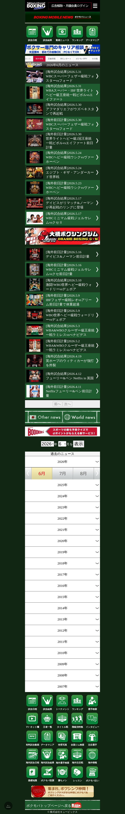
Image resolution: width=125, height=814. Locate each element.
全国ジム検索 (77, 744)
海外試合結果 (47, 761)
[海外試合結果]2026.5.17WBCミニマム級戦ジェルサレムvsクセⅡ (68, 218)
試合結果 (47, 39)
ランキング (77, 39)
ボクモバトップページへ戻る (53, 806)
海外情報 (39, 59)
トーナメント (62, 708)
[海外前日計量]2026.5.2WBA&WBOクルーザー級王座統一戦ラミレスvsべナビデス (70, 345)
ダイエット (26, 59)
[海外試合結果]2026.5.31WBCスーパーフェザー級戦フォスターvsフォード (70, 76)
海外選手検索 (62, 762)
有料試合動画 (32, 744)
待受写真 (62, 744)
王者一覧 (47, 726)
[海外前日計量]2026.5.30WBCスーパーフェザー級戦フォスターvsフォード (70, 124)
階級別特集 (77, 726)
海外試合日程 (32, 761)
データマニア (92, 39)
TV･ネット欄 (32, 726)
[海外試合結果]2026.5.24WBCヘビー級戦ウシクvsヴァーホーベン (70, 157)
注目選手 (92, 744)
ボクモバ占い (92, 779)
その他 (95, 59)
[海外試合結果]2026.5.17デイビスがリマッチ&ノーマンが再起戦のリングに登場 (69, 203)
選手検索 (92, 708)
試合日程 (32, 39)
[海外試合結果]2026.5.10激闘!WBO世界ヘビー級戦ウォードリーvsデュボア (69, 284)
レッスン (77, 779)
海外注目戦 (77, 761)
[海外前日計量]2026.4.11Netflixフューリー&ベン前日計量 (69, 391)
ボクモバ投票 (47, 779)
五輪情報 (52, 59)
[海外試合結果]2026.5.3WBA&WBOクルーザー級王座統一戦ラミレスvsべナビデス (70, 330)
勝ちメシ (62, 779)
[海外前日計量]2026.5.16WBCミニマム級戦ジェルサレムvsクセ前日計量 (68, 269)
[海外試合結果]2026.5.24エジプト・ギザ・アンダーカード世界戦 (70, 172)
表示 (78, 443)
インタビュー (92, 726)
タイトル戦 (62, 726)
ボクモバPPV (81, 59)
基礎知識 (32, 779)
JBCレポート (65, 59)
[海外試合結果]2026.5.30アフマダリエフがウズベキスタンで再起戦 (70, 109)
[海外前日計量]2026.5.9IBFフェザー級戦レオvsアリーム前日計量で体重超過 (69, 300)
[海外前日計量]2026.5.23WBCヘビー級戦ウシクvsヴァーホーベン (70, 187)
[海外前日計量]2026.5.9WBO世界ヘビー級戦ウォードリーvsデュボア (70, 315)
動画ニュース (62, 39)
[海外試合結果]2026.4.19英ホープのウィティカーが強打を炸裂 (70, 361)
